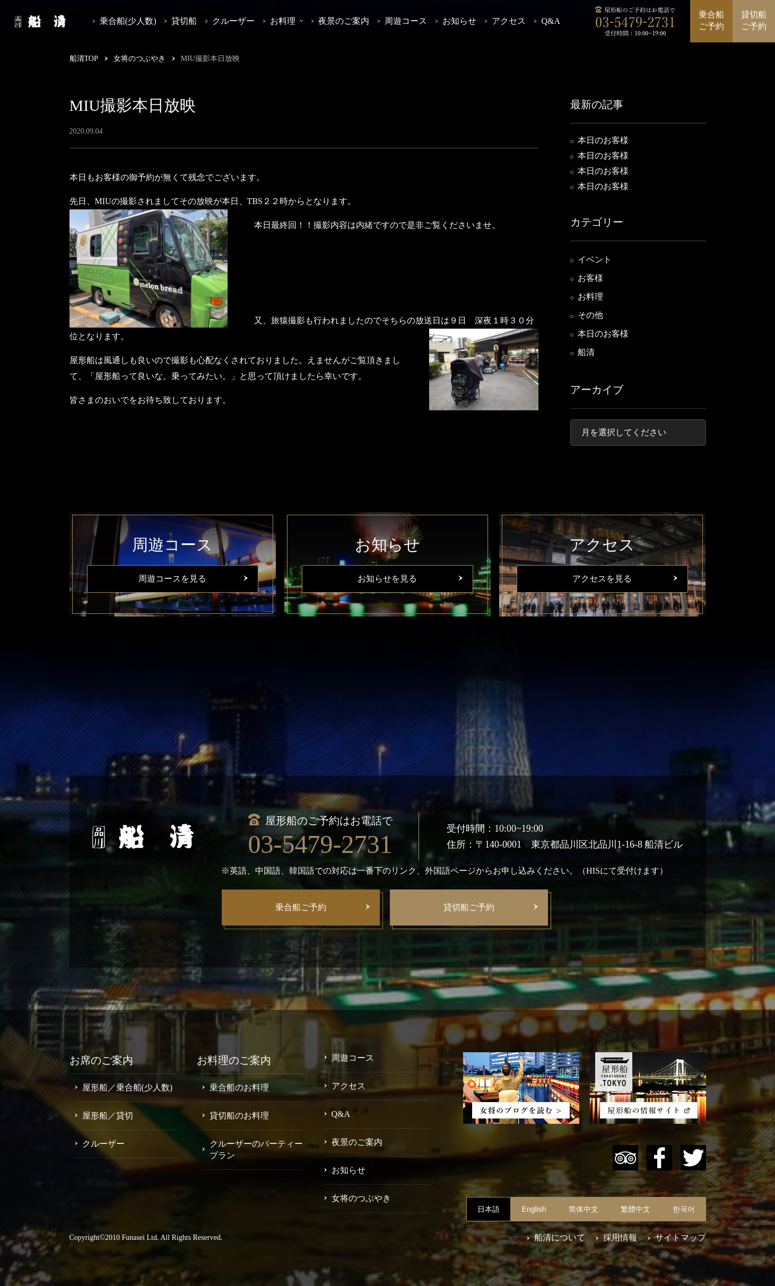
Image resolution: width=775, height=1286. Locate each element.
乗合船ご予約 (711, 20)
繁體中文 (635, 1209)
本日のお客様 (603, 140)
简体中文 (583, 1209)
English (534, 1209)
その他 (590, 315)
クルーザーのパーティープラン (256, 1149)
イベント (595, 259)
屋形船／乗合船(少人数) (127, 1087)
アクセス (509, 20)
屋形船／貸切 (107, 1115)
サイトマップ (680, 1237)
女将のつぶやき (361, 1198)
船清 (586, 352)
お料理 (590, 296)
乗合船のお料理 (239, 1087)
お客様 (590, 278)
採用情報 (620, 1237)
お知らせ (459, 20)
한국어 (684, 1209)
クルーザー (233, 20)
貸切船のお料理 (239, 1115)
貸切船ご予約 (754, 20)
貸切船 (184, 20)
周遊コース (406, 20)
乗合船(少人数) (128, 20)
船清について (559, 1237)
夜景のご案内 (343, 20)
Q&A (550, 20)
